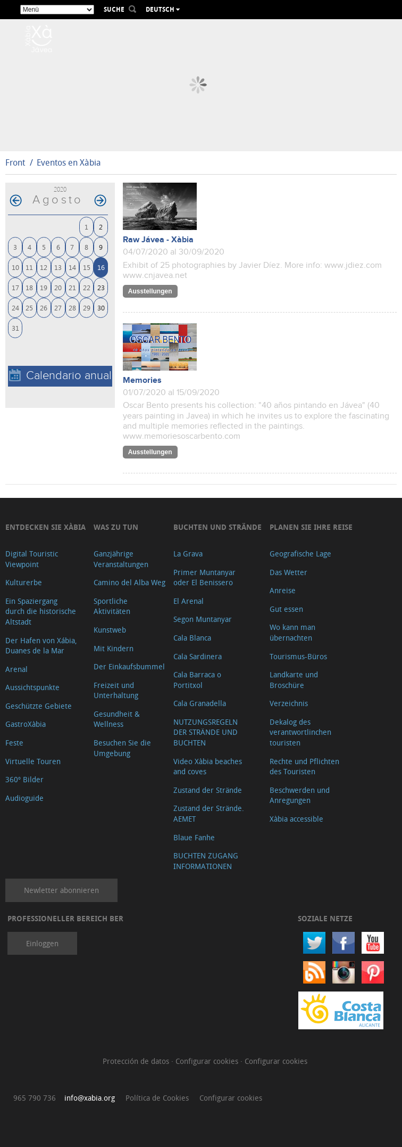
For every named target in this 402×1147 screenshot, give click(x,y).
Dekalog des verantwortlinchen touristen (300, 732)
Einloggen (42, 943)
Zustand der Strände (207, 790)
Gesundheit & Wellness (117, 719)
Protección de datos (137, 1061)
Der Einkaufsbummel (129, 666)
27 (58, 307)
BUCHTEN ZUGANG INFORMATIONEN (205, 860)
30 (101, 307)
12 (43, 267)
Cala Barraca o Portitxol (197, 679)
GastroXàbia (25, 724)
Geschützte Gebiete (38, 706)
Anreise (283, 590)
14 (72, 267)
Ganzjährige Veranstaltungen (121, 558)
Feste (14, 743)
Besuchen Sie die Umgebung (122, 748)
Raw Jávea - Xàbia (158, 240)
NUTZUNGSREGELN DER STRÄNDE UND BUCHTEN (205, 732)
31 (15, 327)
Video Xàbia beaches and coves (207, 766)
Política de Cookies (157, 1098)
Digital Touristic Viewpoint (31, 558)
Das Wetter (288, 572)
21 (72, 287)
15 (86, 267)
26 (43, 307)
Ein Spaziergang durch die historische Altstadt (40, 611)
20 (58, 287)
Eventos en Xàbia (69, 162)
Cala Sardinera (197, 656)
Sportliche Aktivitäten (112, 606)
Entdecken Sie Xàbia (45, 527)
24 (15, 307)
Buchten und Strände (217, 527)
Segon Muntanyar (202, 619)
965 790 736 (34, 1098)
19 (43, 287)
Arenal (16, 669)
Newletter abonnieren (61, 890)
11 (29, 267)
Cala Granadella (199, 703)
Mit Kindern (113, 648)
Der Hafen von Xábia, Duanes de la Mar (41, 645)
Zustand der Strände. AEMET (208, 813)
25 (29, 307)
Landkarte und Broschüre (294, 679)
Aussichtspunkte (32, 687)
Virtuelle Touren (33, 761)
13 (58, 267)
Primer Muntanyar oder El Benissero (204, 577)
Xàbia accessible (296, 819)
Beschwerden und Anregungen (300, 795)
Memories (142, 380)
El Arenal (188, 601)
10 (15, 267)
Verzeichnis (289, 703)
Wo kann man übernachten (292, 632)
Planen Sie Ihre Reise (311, 527)
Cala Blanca (192, 638)
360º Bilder (24, 779)
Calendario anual (60, 375)
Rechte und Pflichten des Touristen (304, 766)
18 (29, 287)
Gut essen (286, 609)
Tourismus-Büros (298, 656)
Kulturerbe (23, 582)
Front (15, 162)
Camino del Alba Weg (129, 582)
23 (101, 287)
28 (72, 307)
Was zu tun (116, 527)
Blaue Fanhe (194, 837)
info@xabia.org (89, 1098)
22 (86, 287)
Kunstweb (110, 630)
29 (86, 307)
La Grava (188, 553)
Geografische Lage (300, 553)
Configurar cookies (207, 1061)
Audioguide (24, 798)
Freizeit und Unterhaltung (116, 690)
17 (15, 287)
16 (101, 267)
